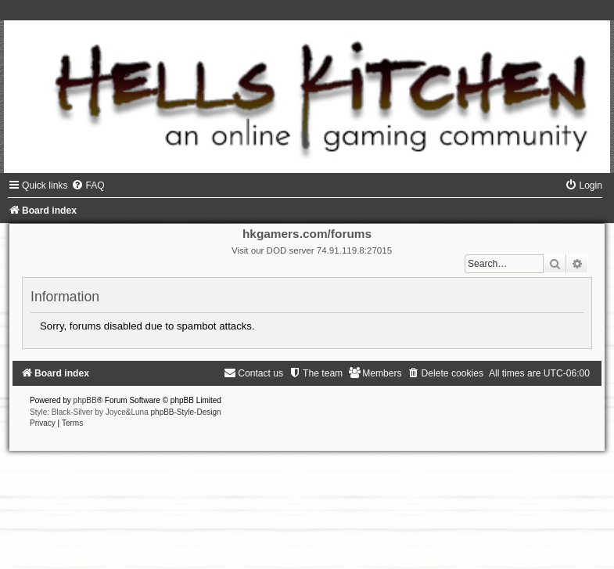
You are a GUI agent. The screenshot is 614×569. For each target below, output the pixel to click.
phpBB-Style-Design (186, 412)
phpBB (85, 400)
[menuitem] (87, 185)
